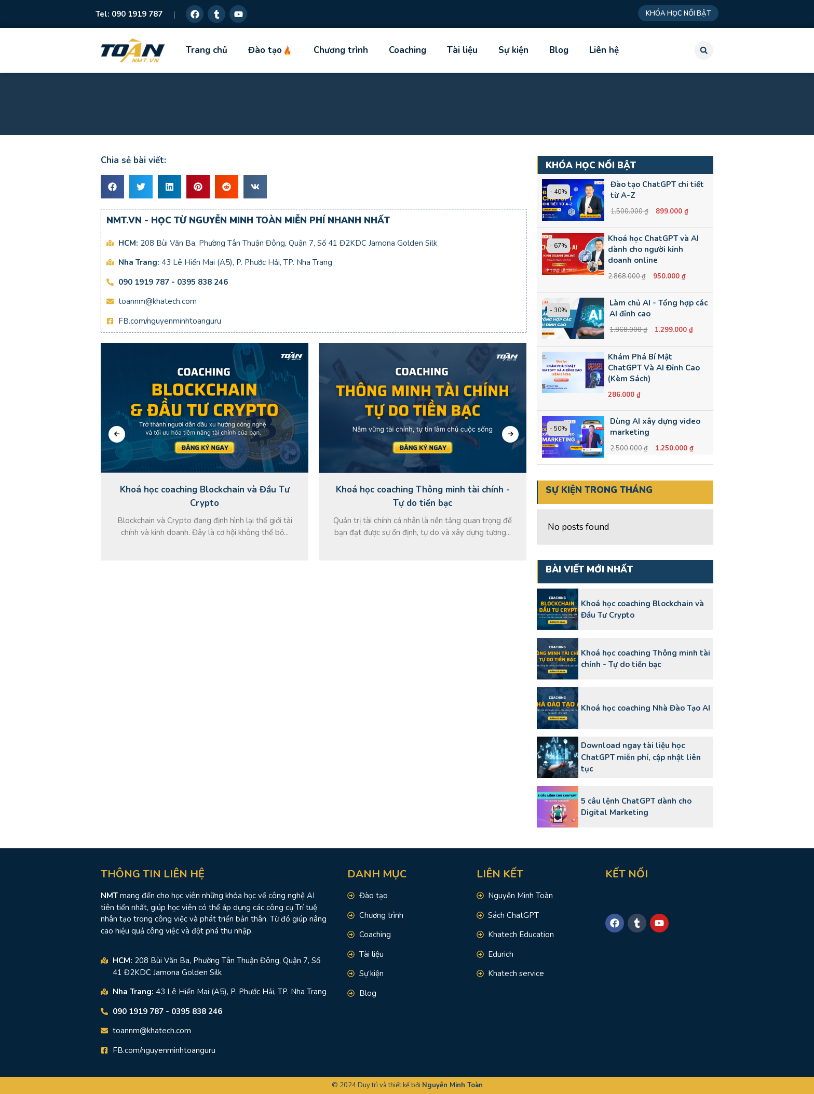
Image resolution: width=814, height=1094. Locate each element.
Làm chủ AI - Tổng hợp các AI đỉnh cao (658, 308)
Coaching (407, 50)
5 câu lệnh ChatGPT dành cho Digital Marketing (636, 807)
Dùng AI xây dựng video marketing (655, 426)
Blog (558, 50)
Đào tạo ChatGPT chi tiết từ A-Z (657, 190)
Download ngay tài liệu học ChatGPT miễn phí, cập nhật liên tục (641, 757)
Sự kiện (513, 50)
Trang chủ (206, 50)
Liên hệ (604, 50)
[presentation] (116, 434)
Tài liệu (462, 50)
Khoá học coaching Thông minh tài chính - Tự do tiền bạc (645, 659)
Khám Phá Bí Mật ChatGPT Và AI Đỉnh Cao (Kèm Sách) (654, 368)
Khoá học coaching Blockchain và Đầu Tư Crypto (642, 609)
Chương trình (341, 50)
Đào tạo (270, 50)
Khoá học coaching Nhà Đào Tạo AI (645, 708)
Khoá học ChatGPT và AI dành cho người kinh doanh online (653, 249)
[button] (704, 50)
